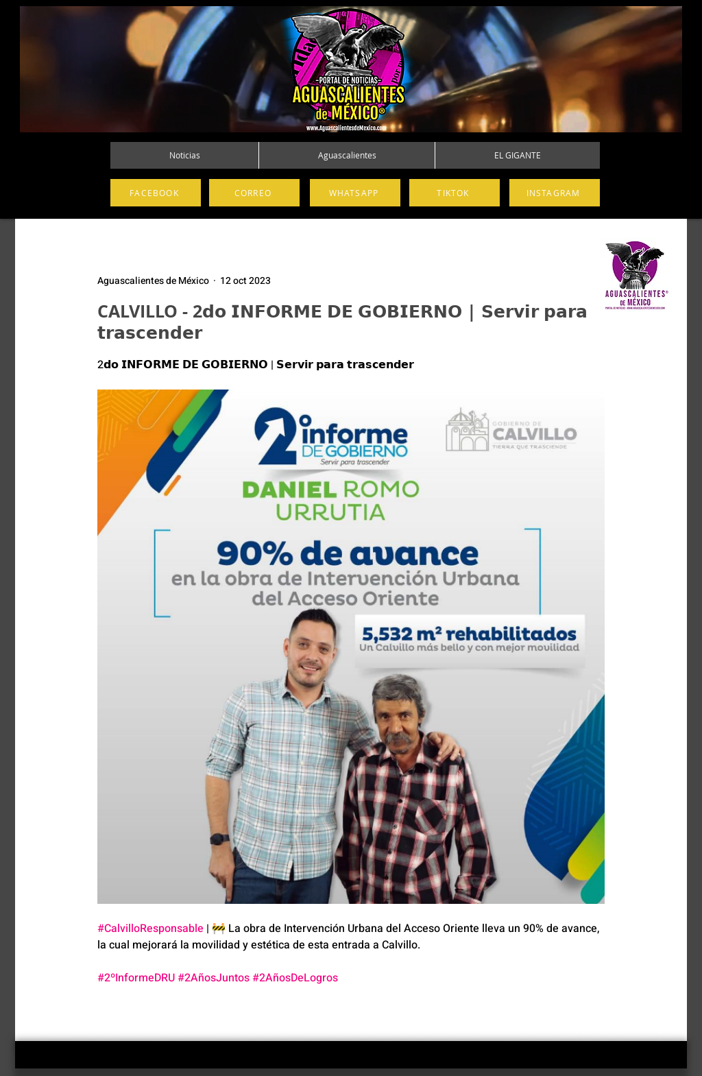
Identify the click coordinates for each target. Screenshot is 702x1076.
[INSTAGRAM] (554, 192)
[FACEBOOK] (155, 192)
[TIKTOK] (454, 192)
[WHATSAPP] (355, 192)
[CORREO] (254, 192)
